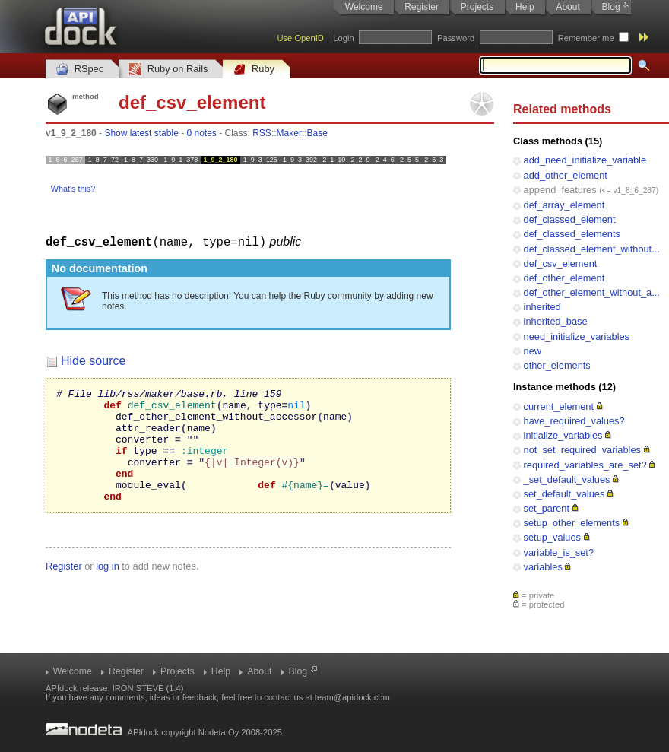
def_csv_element (561, 263)
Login (343, 38)
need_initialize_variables (576, 336)
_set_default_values (567, 479)
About (567, 7)
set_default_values (564, 494)
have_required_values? (574, 421)
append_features (560, 189)
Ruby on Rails (168, 69)
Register (421, 7)
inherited (542, 307)
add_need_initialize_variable (585, 160)
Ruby (253, 69)
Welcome (364, 7)
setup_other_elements (572, 522)
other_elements (557, 365)
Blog (611, 7)
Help (524, 7)
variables (543, 567)
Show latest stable (141, 133)
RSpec (79, 69)
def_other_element (564, 278)
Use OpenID (300, 38)
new (532, 351)
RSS (261, 133)
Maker (289, 133)
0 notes (201, 133)
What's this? (73, 188)
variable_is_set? (559, 552)
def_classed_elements (572, 234)
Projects (477, 7)
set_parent (546, 508)
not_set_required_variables (582, 449)
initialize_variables (563, 435)
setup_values (552, 537)
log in (107, 588)
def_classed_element (570, 219)
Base (317, 133)
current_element (559, 406)
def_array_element (564, 205)
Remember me (586, 38)
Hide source (93, 360)
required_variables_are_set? (585, 465)
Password (455, 38)
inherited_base (556, 321)
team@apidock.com (352, 697)
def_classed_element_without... (592, 249)
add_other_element (565, 175)
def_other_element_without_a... (592, 292)
